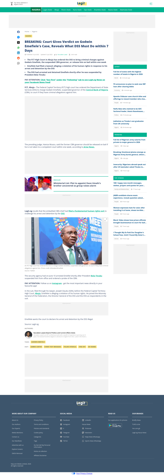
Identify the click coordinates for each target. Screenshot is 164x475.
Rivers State (65, 10)
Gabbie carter (36, 347)
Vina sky (82, 347)
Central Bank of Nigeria (97, 90)
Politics (116, 115)
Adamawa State (126, 10)
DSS (63, 214)
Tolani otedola (70, 347)
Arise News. (89, 147)
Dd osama (92, 347)
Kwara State (112, 10)
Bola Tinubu (96, 276)
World (116, 78)
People (116, 103)
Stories (116, 239)
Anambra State (100, 10)
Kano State (77, 10)
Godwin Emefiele (38, 342)
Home (27, 32)
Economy (117, 90)
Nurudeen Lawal (62, 55)
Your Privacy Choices (82, 474)
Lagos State (47, 10)
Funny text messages (52, 347)
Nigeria (36, 10)
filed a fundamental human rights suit (87, 211)
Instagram (57, 283)
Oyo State (88, 10)
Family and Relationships (121, 189)
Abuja (56, 10)
